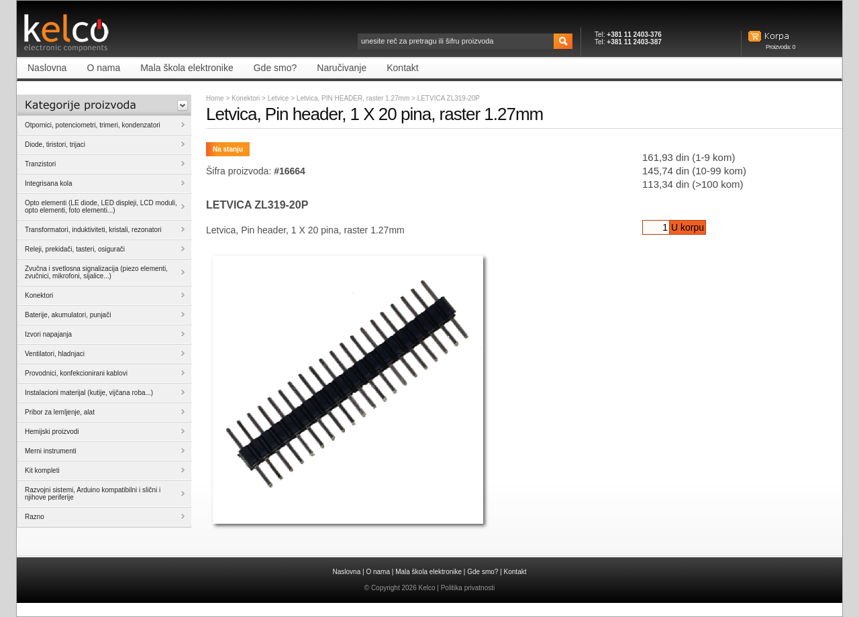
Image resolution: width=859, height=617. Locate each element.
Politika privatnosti (468, 588)
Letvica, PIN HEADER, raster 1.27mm (354, 98)
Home (215, 98)
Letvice (279, 98)
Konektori (246, 98)
